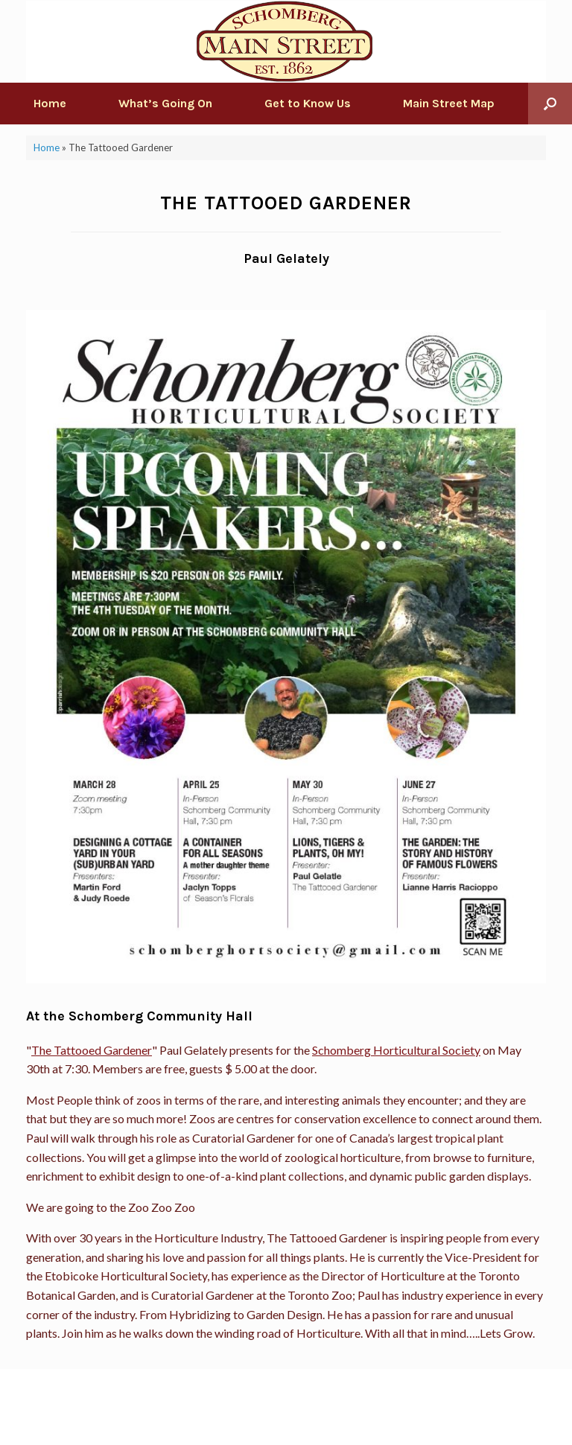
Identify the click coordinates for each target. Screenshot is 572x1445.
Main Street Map (449, 103)
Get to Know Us (307, 103)
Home (50, 103)
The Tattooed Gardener (91, 1050)
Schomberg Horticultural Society (396, 1050)
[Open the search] (550, 103)
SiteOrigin (275, 1416)
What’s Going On (165, 103)
